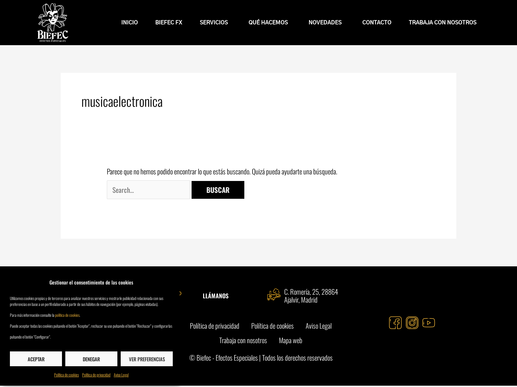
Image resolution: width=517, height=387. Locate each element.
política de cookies (67, 315)
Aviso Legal (121, 374)
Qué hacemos (270, 22)
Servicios (215, 22)
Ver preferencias (147, 359)
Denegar (91, 359)
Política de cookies (66, 374)
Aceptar (36, 359)
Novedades (327, 22)
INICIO (129, 22)
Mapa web (291, 341)
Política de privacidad (96, 374)
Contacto (376, 22)
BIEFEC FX (168, 22)
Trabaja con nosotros (442, 22)
